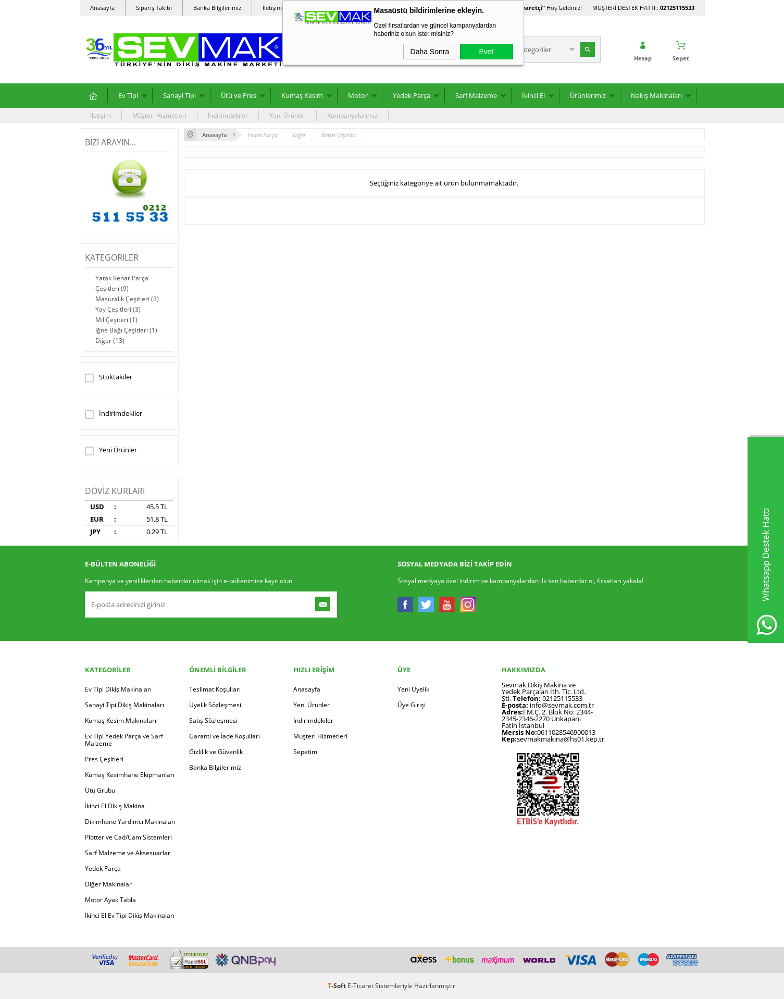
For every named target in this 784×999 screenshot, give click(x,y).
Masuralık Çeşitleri (127, 298)
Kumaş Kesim (302, 95)
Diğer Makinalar (108, 884)
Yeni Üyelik (413, 689)
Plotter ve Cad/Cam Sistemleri (128, 837)
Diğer (110, 340)
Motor (358, 95)
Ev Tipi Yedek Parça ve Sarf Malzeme (124, 740)
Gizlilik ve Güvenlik (216, 751)
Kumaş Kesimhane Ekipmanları (130, 774)
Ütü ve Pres (238, 95)
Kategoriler (112, 257)
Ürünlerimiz (588, 95)
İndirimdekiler (228, 115)
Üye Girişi (411, 704)
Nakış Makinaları (656, 95)
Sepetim (305, 751)
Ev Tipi (128, 95)
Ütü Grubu (100, 790)
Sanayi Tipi (179, 95)
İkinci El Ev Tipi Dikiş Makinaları (130, 915)
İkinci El (533, 95)
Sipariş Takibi (154, 7)
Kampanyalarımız (352, 115)
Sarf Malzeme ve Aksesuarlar (127, 852)
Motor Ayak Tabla (110, 899)
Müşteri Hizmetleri (159, 115)
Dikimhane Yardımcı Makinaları (130, 821)
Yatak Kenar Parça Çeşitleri (121, 283)
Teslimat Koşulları (215, 689)
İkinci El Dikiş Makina (115, 805)
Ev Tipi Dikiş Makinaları (118, 689)
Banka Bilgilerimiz (217, 7)
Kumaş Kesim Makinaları (120, 720)
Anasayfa (102, 7)
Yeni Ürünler (287, 115)
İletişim (100, 115)
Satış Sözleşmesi (213, 720)
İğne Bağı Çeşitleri (126, 330)
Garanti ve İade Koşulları (224, 736)
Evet (486, 51)
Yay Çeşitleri (118, 309)
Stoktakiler (108, 378)
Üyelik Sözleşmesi (215, 704)
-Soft (337, 985)
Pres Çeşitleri (104, 759)
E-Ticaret (360, 985)
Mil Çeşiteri (116, 319)
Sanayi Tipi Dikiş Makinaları (124, 704)
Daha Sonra (430, 51)
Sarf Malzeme (476, 95)
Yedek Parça (411, 95)
